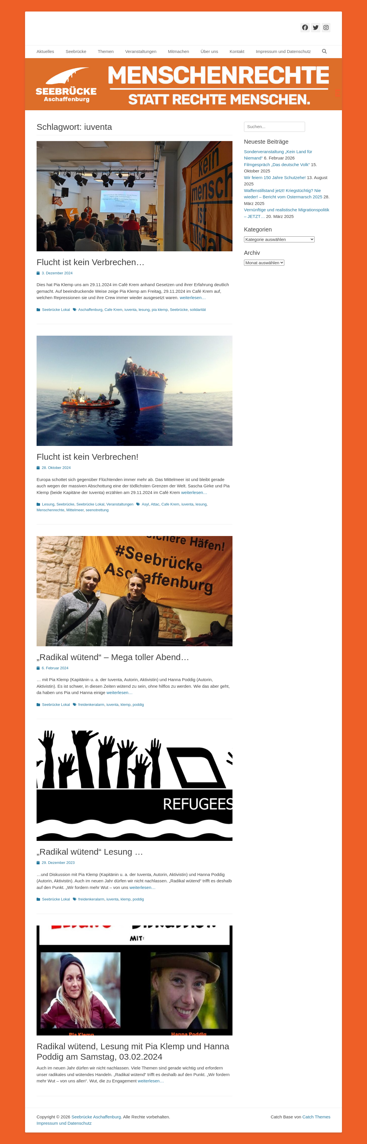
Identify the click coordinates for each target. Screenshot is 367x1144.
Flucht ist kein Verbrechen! (88, 456)
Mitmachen (178, 51)
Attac (155, 504)
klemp (126, 704)
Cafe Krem (113, 309)
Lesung (48, 504)
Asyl (145, 504)
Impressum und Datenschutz (283, 51)
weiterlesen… (193, 297)
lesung (144, 309)
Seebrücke (76, 51)
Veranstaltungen (140, 51)
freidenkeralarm (91, 704)
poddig (138, 704)
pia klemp (160, 309)
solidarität (198, 309)
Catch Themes (316, 1116)
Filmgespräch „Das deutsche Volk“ (277, 164)
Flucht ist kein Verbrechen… (91, 262)
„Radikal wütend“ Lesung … (90, 851)
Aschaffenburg (90, 309)
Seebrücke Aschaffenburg (96, 1116)
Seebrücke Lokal (56, 309)
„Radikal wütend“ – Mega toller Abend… (113, 657)
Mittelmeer (75, 510)
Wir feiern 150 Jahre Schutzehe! (275, 177)
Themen (106, 51)
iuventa (130, 309)
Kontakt (237, 51)
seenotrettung (97, 510)
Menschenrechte (50, 510)
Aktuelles (45, 51)
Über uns (209, 51)
